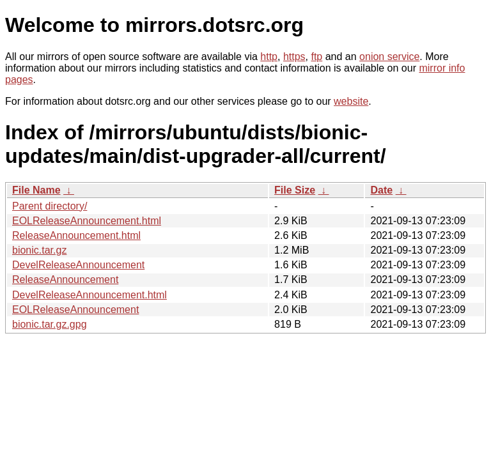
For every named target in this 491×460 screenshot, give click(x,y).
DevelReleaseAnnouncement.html (89, 294)
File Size (294, 190)
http (268, 56)
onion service (389, 56)
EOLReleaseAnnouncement (75, 309)
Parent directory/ (49, 206)
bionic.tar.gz (39, 250)
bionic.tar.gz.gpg (49, 324)
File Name (36, 190)
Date (381, 190)
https (294, 56)
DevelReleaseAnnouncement (78, 264)
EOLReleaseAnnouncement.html (86, 220)
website (351, 101)
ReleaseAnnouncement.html (76, 235)
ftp (316, 56)
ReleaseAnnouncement (65, 279)
